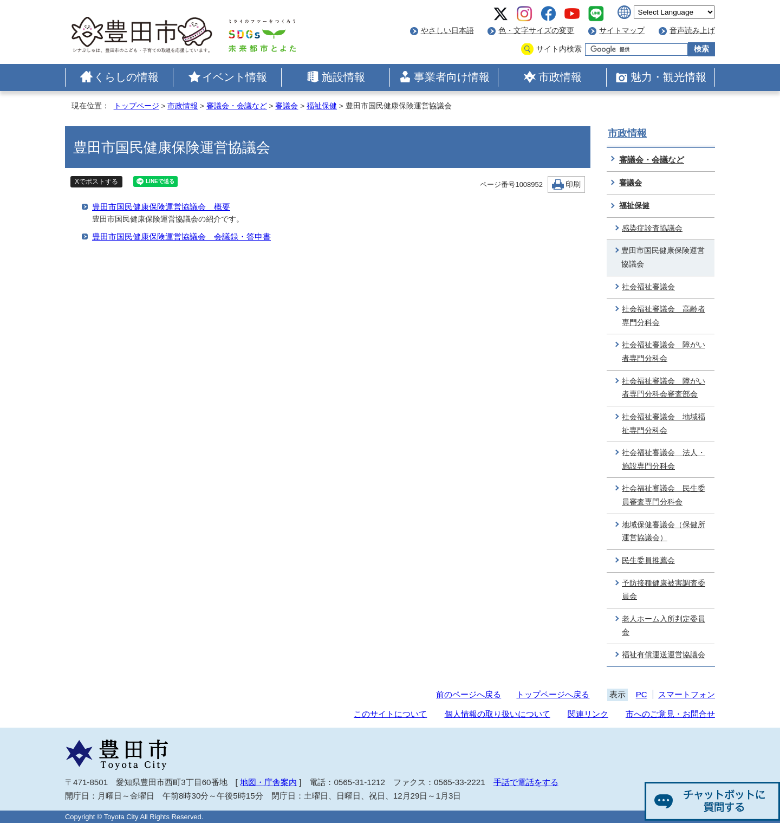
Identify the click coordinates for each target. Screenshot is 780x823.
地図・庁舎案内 (268, 782)
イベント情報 (234, 77)
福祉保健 (322, 106)
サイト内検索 (559, 49)
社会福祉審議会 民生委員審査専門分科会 (663, 495)
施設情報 (343, 77)
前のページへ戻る (468, 694)
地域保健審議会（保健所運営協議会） (663, 531)
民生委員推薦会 (648, 560)
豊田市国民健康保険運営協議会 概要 (161, 206)
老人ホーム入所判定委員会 (663, 626)
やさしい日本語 (447, 31)
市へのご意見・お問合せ (670, 713)
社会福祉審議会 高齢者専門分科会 (663, 316)
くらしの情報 (126, 77)
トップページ (136, 106)
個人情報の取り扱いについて (497, 713)
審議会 (286, 106)
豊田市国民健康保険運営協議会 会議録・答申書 (181, 236)
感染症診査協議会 (652, 228)
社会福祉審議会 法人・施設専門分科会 (663, 459)
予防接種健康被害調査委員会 (663, 590)
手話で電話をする (525, 782)
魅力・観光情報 (668, 77)
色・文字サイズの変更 (536, 31)
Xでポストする (96, 181)
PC (641, 694)
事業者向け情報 (452, 77)
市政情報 (560, 77)
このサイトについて (390, 713)
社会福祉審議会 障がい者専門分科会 (663, 351)
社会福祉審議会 (648, 287)
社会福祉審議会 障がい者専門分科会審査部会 (663, 388)
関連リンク (588, 713)
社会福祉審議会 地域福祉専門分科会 (663, 424)
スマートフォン (686, 694)
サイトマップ (622, 31)
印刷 (573, 184)
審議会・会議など (236, 106)
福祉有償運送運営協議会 (663, 655)
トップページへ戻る (552, 694)
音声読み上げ (692, 31)
